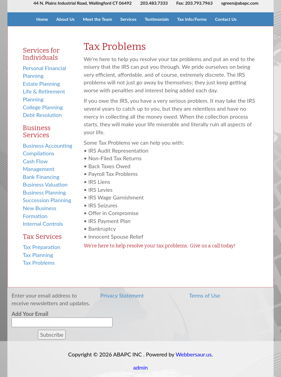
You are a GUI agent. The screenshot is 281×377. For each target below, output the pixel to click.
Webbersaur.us (194, 354)
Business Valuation (45, 184)
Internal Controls (43, 223)
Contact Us (226, 19)
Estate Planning (41, 83)
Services (128, 19)
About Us (65, 19)
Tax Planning (38, 255)
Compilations (38, 153)
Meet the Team (97, 19)
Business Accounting (47, 145)
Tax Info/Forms (192, 19)
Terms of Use (204, 295)
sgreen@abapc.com (239, 2)
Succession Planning (47, 200)
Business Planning (44, 192)
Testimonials (157, 19)
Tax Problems (39, 262)
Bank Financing (41, 176)
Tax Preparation (41, 247)
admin (140, 367)
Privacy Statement (122, 295)
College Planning (43, 107)
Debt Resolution (42, 115)
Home (42, 19)
